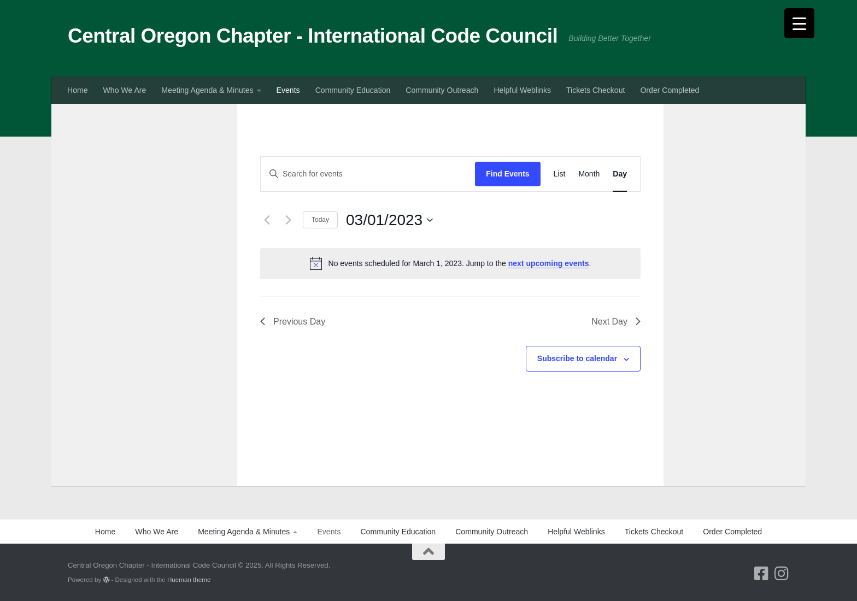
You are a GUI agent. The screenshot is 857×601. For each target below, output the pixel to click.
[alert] (450, 263)
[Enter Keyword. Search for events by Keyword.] (368, 174)
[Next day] (288, 220)
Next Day (616, 321)
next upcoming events (548, 263)
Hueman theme (188, 579)
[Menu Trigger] (799, 23)
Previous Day (292, 321)
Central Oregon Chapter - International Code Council (312, 36)
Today (320, 219)
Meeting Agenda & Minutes (207, 90)
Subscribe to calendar (577, 358)
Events (288, 90)
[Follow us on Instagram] (781, 573)
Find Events (507, 173)
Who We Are (124, 90)
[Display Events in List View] (560, 174)
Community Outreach (442, 90)
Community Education (353, 90)
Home (77, 90)
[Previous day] (266, 220)
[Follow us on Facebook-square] (761, 573)
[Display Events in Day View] (620, 174)
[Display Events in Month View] (589, 174)
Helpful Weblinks (522, 90)
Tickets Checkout (595, 90)
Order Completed (669, 90)
